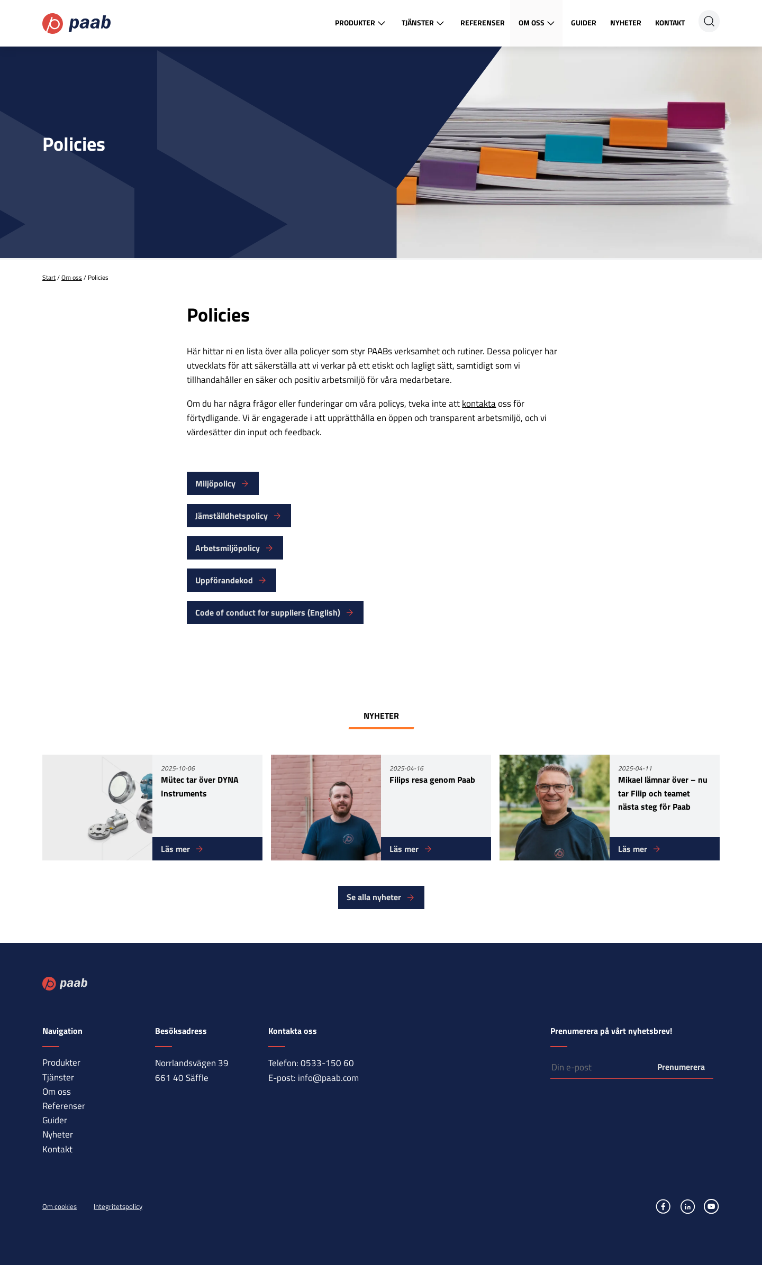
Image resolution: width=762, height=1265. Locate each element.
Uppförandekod (224, 580)
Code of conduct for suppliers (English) (267, 612)
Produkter (361, 23)
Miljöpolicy (215, 483)
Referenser (482, 22)
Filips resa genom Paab (432, 779)
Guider (583, 22)
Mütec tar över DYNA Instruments (200, 786)
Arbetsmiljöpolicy (227, 548)
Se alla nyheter (374, 897)
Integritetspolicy (118, 1206)
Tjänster (424, 23)
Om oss (538, 23)
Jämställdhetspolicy (231, 515)
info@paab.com (328, 1078)
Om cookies (59, 1206)
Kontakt (670, 22)
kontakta (479, 403)
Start (49, 277)
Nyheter (625, 22)
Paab (76, 23)
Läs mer (175, 848)
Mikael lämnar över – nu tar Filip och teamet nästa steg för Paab (662, 793)
